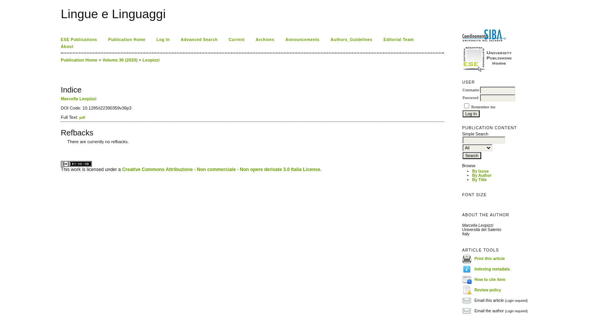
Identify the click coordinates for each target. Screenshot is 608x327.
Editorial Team (398, 40)
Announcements (302, 40)
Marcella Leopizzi (79, 98)
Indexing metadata (492, 269)
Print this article (490, 259)
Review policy (488, 290)
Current (237, 40)
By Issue (480, 171)
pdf (82, 117)
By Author (482, 175)
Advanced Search (199, 40)
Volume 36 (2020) (120, 60)
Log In (163, 40)
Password (470, 98)
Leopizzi (150, 60)
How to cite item (490, 279)
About (67, 47)
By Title (479, 180)
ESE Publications (79, 40)
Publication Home (126, 40)
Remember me (483, 107)
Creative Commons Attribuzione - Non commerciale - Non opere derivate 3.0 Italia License (221, 169)
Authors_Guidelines (352, 40)
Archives (265, 40)
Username (471, 90)
